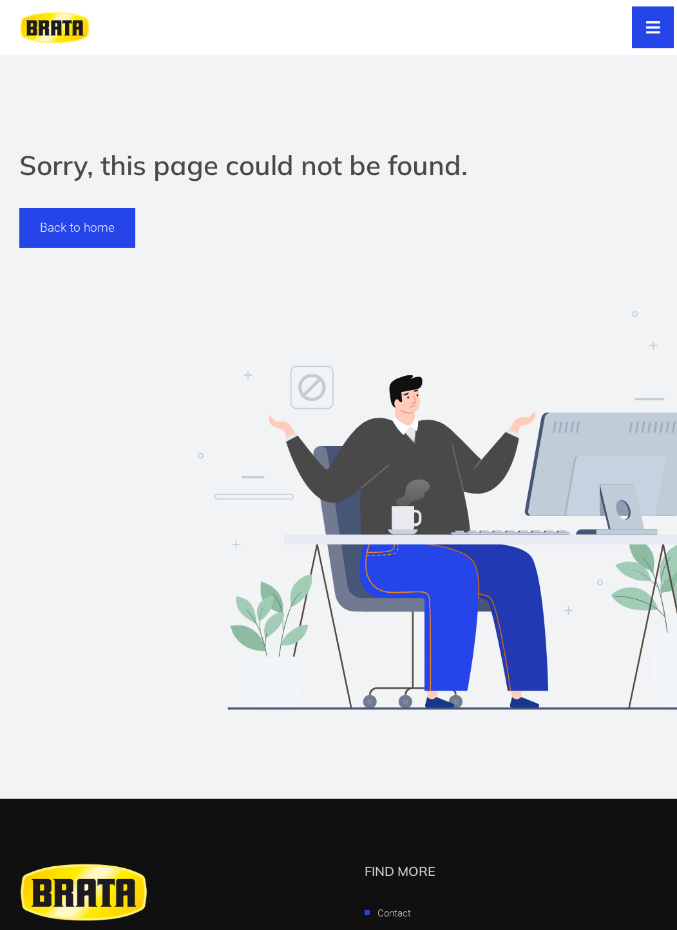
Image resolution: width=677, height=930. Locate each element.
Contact (394, 913)
